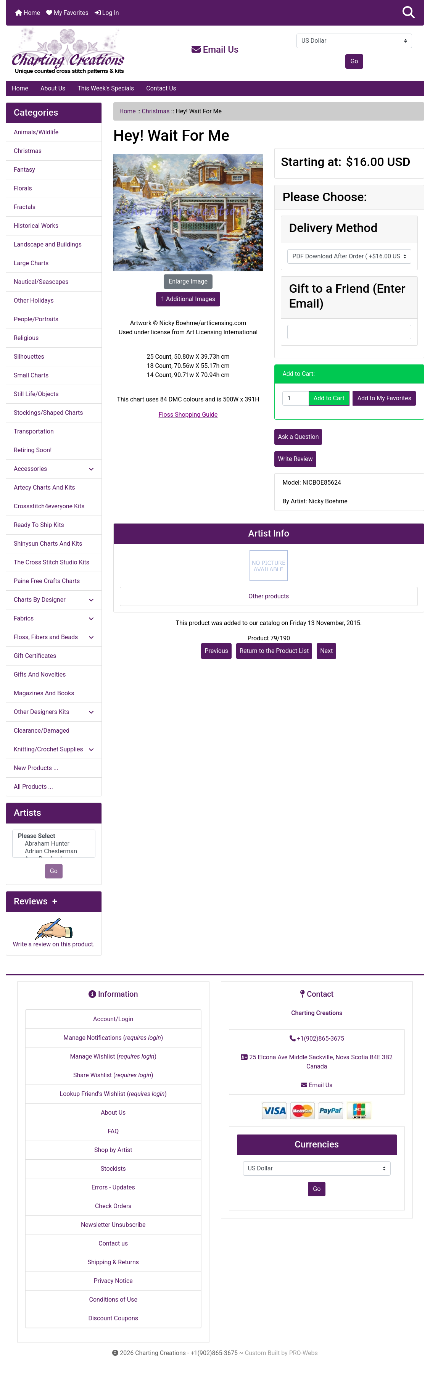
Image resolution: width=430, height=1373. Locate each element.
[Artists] (53, 844)
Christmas (156, 111)
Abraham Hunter (53, 844)
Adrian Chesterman (53, 851)
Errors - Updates (113, 1187)
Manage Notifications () (113, 1037)
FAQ (113, 1131)
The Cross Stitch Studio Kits (51, 562)
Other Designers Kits (54, 712)
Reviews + (35, 901)
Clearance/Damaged (41, 730)
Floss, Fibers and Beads (54, 637)
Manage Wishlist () (113, 1056)
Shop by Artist (113, 1150)
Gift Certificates (35, 655)
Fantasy (24, 169)
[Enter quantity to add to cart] (295, 398)
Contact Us (161, 88)
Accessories (54, 468)
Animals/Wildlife (36, 132)
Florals (23, 188)
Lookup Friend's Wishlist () (113, 1093)
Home (27, 12)
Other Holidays (34, 300)
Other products (268, 596)
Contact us (113, 1243)
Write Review (295, 459)
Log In (107, 12)
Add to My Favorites (384, 398)
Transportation (34, 431)
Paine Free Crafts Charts (47, 581)
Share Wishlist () (113, 1075)
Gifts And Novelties (40, 674)
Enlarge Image (188, 281)
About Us (52, 88)
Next (326, 650)
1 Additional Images (188, 299)
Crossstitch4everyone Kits (49, 506)
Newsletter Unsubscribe (113, 1224)
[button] (408, 13)
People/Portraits (36, 319)
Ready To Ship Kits (39, 525)
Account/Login (113, 1019)
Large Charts (31, 263)
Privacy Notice (113, 1280)
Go (354, 61)
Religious (26, 338)
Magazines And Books (44, 693)
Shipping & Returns (113, 1262)
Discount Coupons (113, 1318)
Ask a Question (298, 436)
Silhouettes (29, 356)
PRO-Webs (303, 1353)
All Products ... (33, 786)
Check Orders (113, 1206)
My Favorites (67, 12)
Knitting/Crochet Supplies (54, 749)
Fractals (24, 207)
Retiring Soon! (33, 450)
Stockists (113, 1168)
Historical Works (36, 225)
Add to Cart (329, 398)
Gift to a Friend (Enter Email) (347, 295)
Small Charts (31, 375)
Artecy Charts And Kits (44, 487)
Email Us (215, 49)
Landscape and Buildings (48, 244)
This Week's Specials (105, 88)
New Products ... (36, 768)
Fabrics (54, 618)
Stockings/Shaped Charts (48, 412)
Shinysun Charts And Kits (48, 543)
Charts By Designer (54, 599)
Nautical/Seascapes (41, 281)
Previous (216, 650)
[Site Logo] (76, 51)
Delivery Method (333, 228)
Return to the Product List (274, 650)
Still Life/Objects (36, 394)
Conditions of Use (113, 1299)
